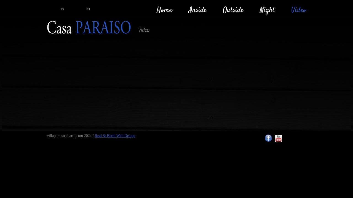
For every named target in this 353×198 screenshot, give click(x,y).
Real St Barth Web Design (115, 136)
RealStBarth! (89, 28)
